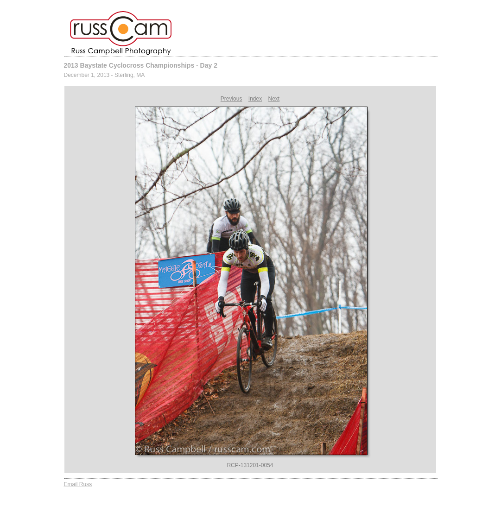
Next (274, 98)
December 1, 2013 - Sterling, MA (104, 75)
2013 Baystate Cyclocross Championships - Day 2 (140, 65)
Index (255, 98)
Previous (231, 98)
